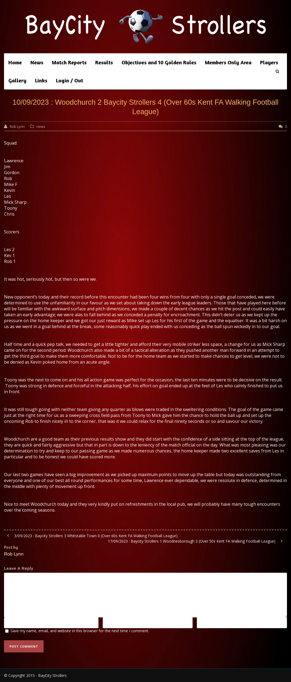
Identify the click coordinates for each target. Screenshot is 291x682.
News (36, 62)
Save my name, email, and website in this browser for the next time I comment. (79, 630)
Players (269, 62)
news (40, 126)
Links (41, 80)
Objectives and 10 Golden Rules (159, 62)
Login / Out (69, 80)
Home (15, 62)
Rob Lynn (17, 126)
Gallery (17, 80)
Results (104, 62)
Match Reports (69, 62)
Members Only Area (228, 62)
